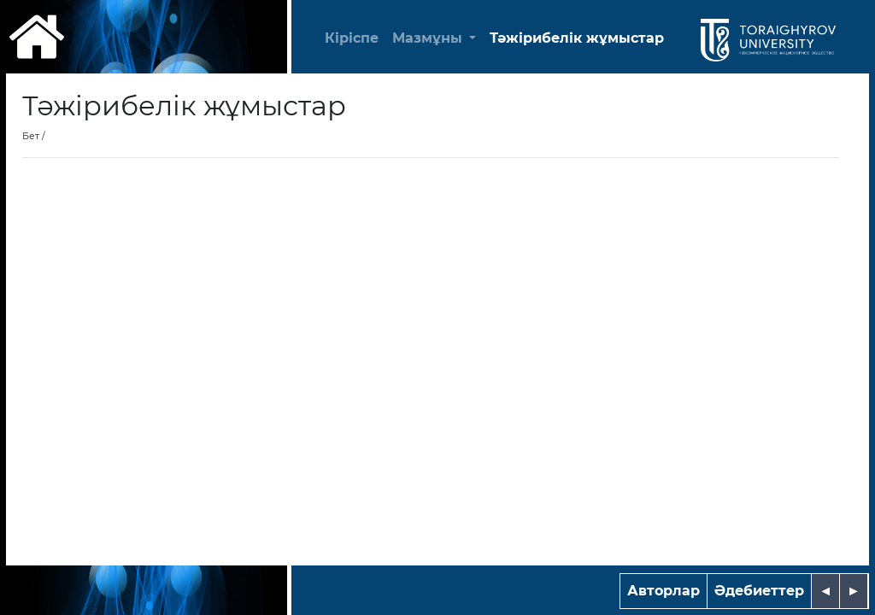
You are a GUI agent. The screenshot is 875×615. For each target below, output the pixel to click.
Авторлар (663, 591)
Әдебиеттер (759, 591)
